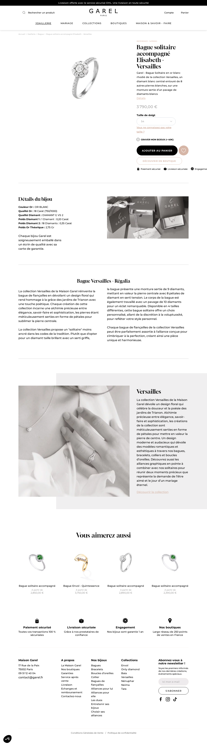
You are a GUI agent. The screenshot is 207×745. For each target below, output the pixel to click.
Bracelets (97, 677)
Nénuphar (127, 688)
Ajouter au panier (157, 158)
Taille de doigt (146, 122)
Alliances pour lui (102, 696)
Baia (124, 680)
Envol (124, 673)
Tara (123, 696)
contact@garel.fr (30, 685)
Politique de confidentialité (122, 740)
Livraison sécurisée (178, 176)
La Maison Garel (71, 673)
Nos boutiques (170, 635)
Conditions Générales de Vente (87, 740)
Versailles (127, 684)
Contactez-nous (71, 703)
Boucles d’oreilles (102, 680)
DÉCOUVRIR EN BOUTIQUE (157, 168)
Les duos (96, 707)
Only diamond (130, 677)
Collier (95, 684)
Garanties (67, 680)
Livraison (66, 692)
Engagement (125, 635)
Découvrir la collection (153, 499)
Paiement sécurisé (150, 176)
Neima (125, 692)
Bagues (96, 673)
